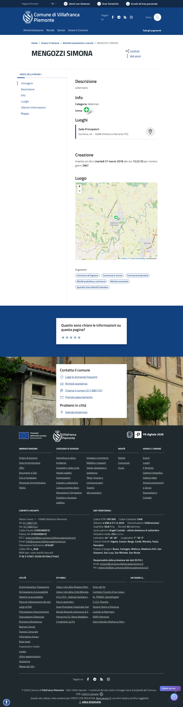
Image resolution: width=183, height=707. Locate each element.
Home (34, 43)
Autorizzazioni (63, 478)
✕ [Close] (178, 688)
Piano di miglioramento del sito (35, 602)
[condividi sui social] (132, 51)
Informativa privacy (29, 636)
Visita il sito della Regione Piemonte (74, 587)
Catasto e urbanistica (67, 483)
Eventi (146, 458)
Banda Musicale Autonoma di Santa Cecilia (78, 612)
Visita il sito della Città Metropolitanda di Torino (80, 592)
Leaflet (122, 258)
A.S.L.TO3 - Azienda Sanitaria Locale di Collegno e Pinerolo (86, 597)
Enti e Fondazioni (28, 478)
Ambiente (61, 463)
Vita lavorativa (94, 492)
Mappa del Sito (26, 666)
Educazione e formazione (69, 492)
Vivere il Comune (50, 43)
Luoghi (146, 463)
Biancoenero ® (103, 698)
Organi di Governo (28, 458)
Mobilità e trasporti (96, 463)
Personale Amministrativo (32, 483)
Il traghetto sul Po (65, 622)
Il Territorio (148, 468)
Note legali (24, 641)
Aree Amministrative (29, 463)
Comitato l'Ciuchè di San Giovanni (110, 592)
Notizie (121, 458)
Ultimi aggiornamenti (30, 656)
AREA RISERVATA (89, 702)
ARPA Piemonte (101, 617)
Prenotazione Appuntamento (34, 612)
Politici (22, 487)
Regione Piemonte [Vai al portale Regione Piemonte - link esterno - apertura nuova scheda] (30, 3)
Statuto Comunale (28, 631)
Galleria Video (150, 478)
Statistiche (24, 661)
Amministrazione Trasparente (34, 587)
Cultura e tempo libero (67, 487)
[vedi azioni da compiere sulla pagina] (133, 56)
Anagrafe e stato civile (67, 468)
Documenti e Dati (28, 473)
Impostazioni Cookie (29, 646)
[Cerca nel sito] (157, 17)
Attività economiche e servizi (78, 43)
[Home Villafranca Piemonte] (61, 17)
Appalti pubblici (64, 473)
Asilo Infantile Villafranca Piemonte (111, 622)
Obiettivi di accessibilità (31, 597)
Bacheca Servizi (27, 626)
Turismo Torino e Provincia (106, 607)
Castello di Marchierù (103, 612)
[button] (117, 218)
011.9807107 (30, 523)
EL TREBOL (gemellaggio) (106, 597)
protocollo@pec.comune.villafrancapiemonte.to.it (51, 538)
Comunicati (124, 463)
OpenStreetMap (137, 258)
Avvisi (121, 468)
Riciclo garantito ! (65, 602)
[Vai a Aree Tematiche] (108, 3)
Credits (22, 651)
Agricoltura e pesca (66, 458)
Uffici (21, 468)
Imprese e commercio (97, 458)
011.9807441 (31, 526)
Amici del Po (99, 587)
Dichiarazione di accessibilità (33, 592)
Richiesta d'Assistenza (30, 622)
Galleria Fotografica (153, 473)
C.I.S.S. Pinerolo (100, 602)
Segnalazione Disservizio (31, 617)
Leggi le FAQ (25, 607)
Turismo (90, 487)
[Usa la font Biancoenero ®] (77, 3)
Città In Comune (90, 694)
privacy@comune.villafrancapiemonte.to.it (121, 564)
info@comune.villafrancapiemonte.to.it (46, 541)
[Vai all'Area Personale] (141, 3)
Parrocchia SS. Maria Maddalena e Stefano (78, 617)
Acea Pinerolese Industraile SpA (72, 607)
